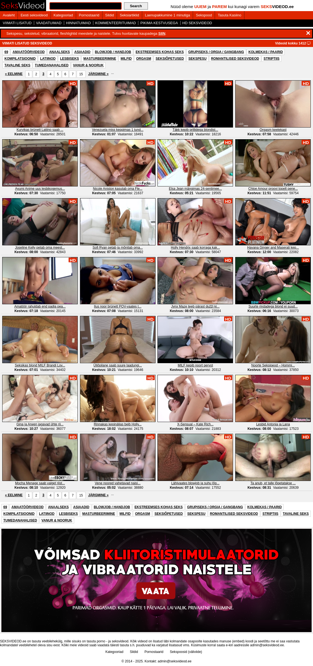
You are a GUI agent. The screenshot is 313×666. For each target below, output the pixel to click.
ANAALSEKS (59, 52)
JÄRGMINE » (98, 74)
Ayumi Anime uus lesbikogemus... (40, 189)
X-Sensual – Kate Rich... (195, 424)
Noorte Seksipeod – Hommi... (273, 365)
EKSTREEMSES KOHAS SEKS (160, 52)
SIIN (161, 33)
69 (6, 52)
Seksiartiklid (129, 15)
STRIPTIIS (271, 59)
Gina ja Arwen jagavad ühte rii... (39, 424)
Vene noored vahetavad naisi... (118, 483)
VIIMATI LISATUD (17, 23)
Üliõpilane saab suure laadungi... (118, 365)
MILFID (126, 59)
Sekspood (204, 15)
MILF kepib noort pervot (195, 365)
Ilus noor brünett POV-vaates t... (117, 306)
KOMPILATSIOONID (20, 59)
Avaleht (9, 15)
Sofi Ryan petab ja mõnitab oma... (117, 248)
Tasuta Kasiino (229, 15)
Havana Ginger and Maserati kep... (273, 248)
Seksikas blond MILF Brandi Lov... (40, 365)
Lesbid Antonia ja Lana (273, 424)
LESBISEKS (69, 59)
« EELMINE (13, 74)
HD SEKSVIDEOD (197, 23)
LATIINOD (48, 59)
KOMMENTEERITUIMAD (115, 23)
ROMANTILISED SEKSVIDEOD (235, 59)
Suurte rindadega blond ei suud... (273, 306)
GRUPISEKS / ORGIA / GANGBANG (216, 52)
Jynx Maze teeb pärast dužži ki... (195, 306)
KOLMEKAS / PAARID (266, 52)
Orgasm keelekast (273, 130)
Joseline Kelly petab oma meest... (40, 248)
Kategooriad (63, 15)
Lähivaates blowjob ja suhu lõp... (195, 483)
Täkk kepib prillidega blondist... (195, 130)
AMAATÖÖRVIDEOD (28, 52)
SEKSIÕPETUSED (170, 59)
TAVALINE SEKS (17, 65)
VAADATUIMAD (49, 23)
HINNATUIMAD (78, 23)
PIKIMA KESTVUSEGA (159, 23)
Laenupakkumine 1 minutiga (167, 15)
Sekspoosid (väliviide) (186, 652)
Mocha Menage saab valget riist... (40, 483)
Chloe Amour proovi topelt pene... (273, 189)
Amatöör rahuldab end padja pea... (40, 306)
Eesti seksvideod (34, 15)
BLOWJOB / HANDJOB (113, 52)
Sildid (109, 15)
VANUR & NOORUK (88, 65)
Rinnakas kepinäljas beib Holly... (118, 424)
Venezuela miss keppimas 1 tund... (117, 130)
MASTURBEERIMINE (99, 59)
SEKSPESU (197, 59)
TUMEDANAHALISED (51, 65)
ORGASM (143, 59)
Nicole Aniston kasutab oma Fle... (117, 189)
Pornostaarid (89, 15)
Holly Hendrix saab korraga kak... (195, 248)
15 (81, 74)
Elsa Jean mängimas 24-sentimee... (195, 189)
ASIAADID (82, 52)
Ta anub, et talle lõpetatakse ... (273, 483)
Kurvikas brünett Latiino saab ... (40, 130)
